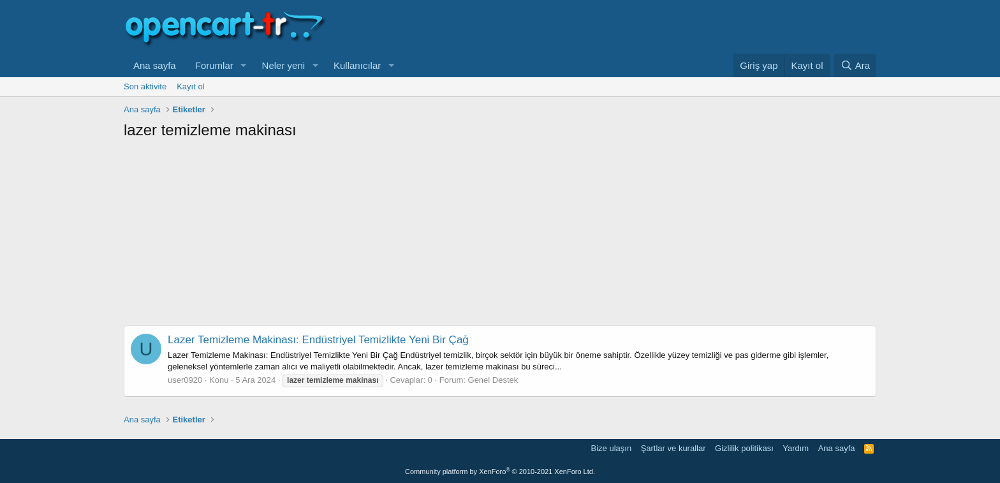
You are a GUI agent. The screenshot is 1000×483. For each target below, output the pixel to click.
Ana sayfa (154, 65)
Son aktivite (145, 86)
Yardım (796, 448)
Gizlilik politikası (744, 448)
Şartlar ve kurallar (673, 448)
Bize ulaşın (611, 448)
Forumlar (214, 65)
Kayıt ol (190, 86)
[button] (244, 65)
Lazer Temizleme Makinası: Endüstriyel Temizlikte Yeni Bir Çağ (318, 340)
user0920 (185, 380)
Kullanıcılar (357, 65)
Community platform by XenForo (500, 471)
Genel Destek (493, 380)
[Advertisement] (500, 236)
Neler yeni (283, 65)
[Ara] (855, 65)
